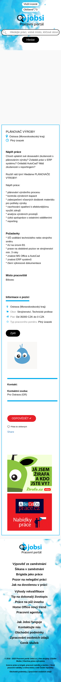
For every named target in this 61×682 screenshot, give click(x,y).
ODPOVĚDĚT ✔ (22, 418)
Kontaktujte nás (29, 627)
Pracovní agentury (29, 612)
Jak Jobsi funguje (29, 622)
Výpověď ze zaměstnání (29, 564)
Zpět (13, 333)
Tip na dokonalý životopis (29, 596)
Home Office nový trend (29, 607)
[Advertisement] (30, 80)
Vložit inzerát (30, 4)
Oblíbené (30, 9)
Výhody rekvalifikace (29, 591)
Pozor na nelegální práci (29, 579)
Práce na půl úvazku (29, 602)
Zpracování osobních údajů (29, 637)
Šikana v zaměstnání (29, 569)
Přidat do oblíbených (19, 427)
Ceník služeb (29, 642)
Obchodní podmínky (29, 632)
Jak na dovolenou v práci (29, 584)
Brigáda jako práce (29, 574)
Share (10, 431)
